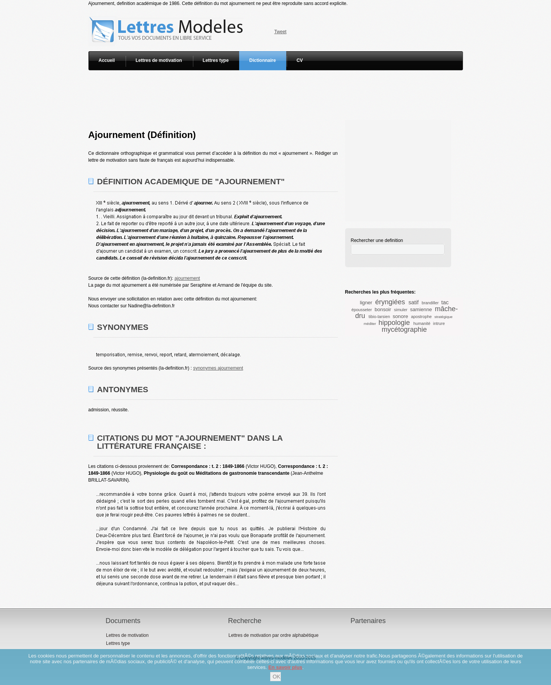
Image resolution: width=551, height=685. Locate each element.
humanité (421, 323)
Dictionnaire (262, 60)
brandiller (430, 302)
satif (413, 302)
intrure (439, 323)
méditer (370, 323)
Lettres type (216, 60)
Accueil (107, 60)
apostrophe (421, 316)
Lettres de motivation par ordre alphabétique (273, 635)
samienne (421, 309)
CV (300, 60)
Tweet (280, 31)
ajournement (187, 278)
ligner (366, 302)
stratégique (443, 317)
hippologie (394, 322)
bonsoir (383, 309)
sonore (400, 316)
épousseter (361, 309)
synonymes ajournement (218, 368)
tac (444, 302)
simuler (401, 309)
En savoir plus (285, 667)
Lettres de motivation (158, 60)
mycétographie (404, 329)
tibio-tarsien (379, 316)
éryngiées (390, 302)
